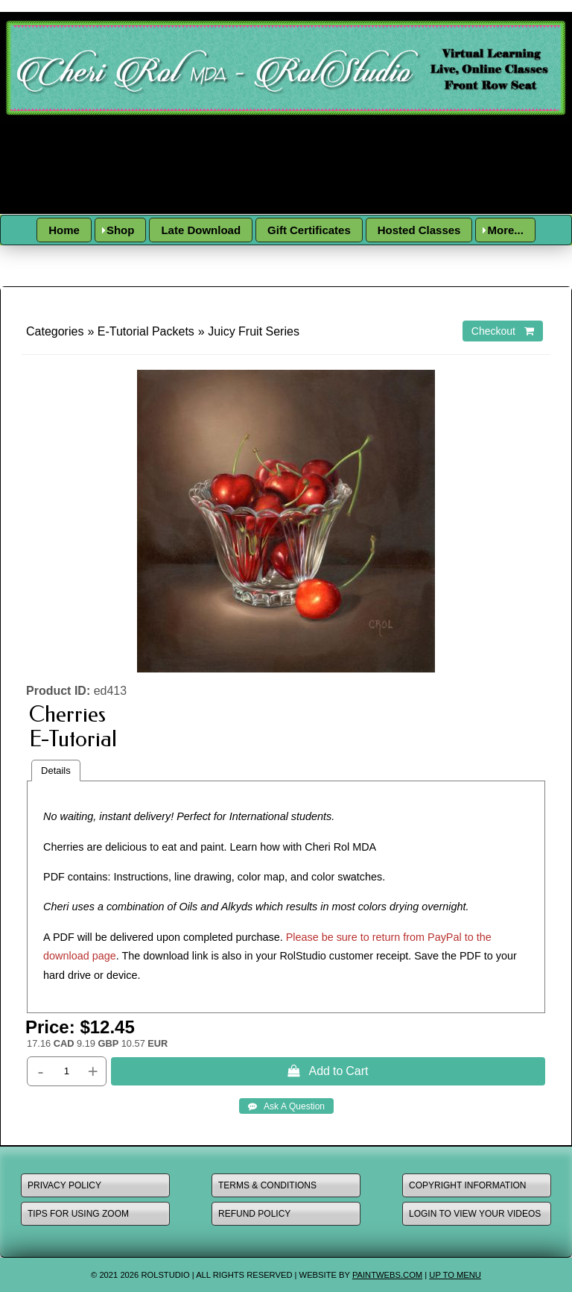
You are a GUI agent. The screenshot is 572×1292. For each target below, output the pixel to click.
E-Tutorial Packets (146, 331)
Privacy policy (64, 1185)
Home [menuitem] (64, 230)
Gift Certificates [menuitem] (309, 230)
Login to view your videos (475, 1214)
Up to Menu (455, 1274)
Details (56, 770)
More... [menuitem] (505, 230)
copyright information (468, 1185)
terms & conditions (267, 1185)
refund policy (254, 1214)
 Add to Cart (327, 1071)
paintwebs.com (387, 1274)
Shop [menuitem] (121, 230)
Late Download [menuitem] (201, 230)
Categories (54, 331)
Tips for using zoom (78, 1214)
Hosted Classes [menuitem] (419, 230)
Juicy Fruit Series (253, 331)
